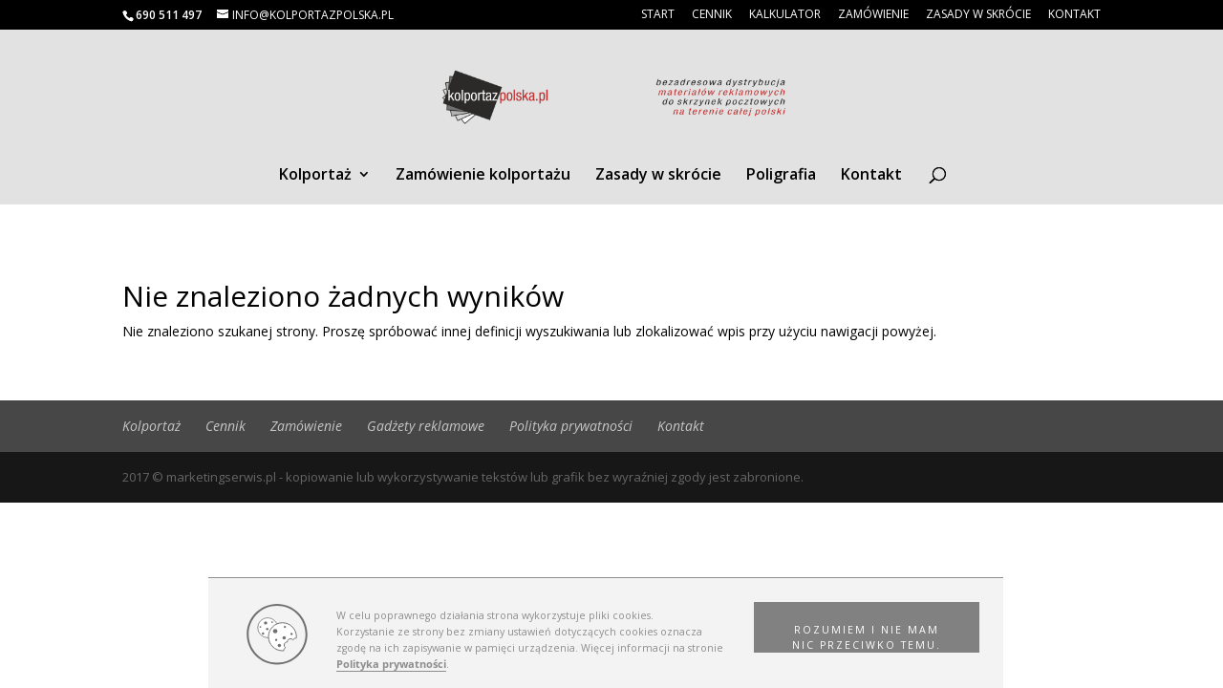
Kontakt (1074, 15)
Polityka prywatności (391, 664)
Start (658, 15)
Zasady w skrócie (978, 15)
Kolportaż (315, 175)
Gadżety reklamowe (425, 426)
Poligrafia (781, 175)
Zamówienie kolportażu (483, 175)
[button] (866, 627)
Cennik (712, 15)
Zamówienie (873, 15)
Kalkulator (785, 15)
